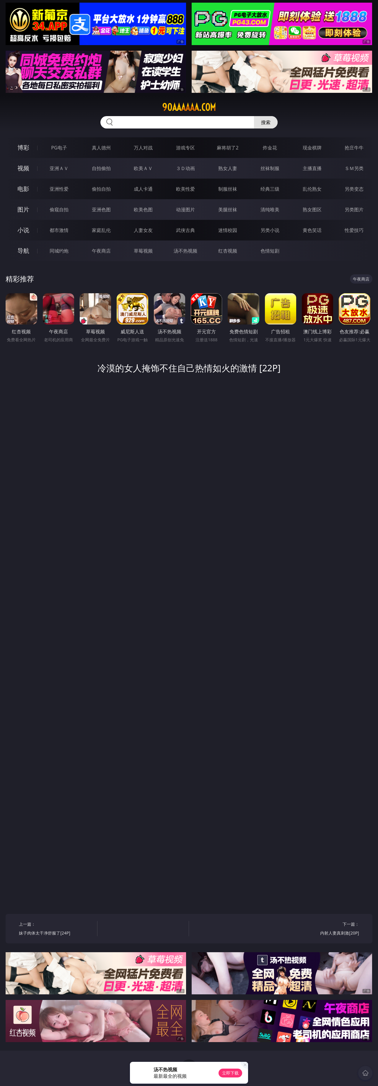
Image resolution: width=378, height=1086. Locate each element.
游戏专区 (185, 147)
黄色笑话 (312, 230)
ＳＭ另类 (354, 168)
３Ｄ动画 (185, 168)
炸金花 (270, 147)
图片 (23, 209)
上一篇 (56, 929)
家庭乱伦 (101, 230)
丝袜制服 (269, 168)
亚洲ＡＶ (59, 168)
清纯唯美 (269, 209)
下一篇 (322, 929)
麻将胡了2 (227, 147)
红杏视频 (227, 251)
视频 (23, 168)
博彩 (23, 147)
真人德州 (101, 147)
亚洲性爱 (59, 189)
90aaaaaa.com (189, 107)
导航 (23, 251)
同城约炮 (59, 251)
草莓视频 (143, 251)
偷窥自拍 (59, 209)
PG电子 (59, 147)
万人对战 (143, 147)
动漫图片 (185, 209)
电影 (23, 189)
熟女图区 (312, 209)
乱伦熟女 (312, 189)
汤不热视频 (185, 251)
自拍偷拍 (101, 168)
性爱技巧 (354, 230)
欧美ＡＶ (143, 168)
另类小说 (269, 230)
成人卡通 (143, 189)
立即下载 (230, 1073)
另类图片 (354, 209)
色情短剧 (269, 251)
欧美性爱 (185, 189)
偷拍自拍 (101, 189)
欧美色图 (143, 209)
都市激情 (59, 230)
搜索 (266, 122)
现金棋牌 (312, 147)
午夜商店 (101, 251)
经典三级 (269, 189)
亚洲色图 (101, 209)
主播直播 (312, 168)
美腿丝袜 (227, 209)
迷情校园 (227, 230)
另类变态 (354, 189)
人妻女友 (143, 230)
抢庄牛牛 (354, 147)
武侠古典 (185, 230)
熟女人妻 (227, 168)
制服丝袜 (227, 189)
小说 (23, 230)
